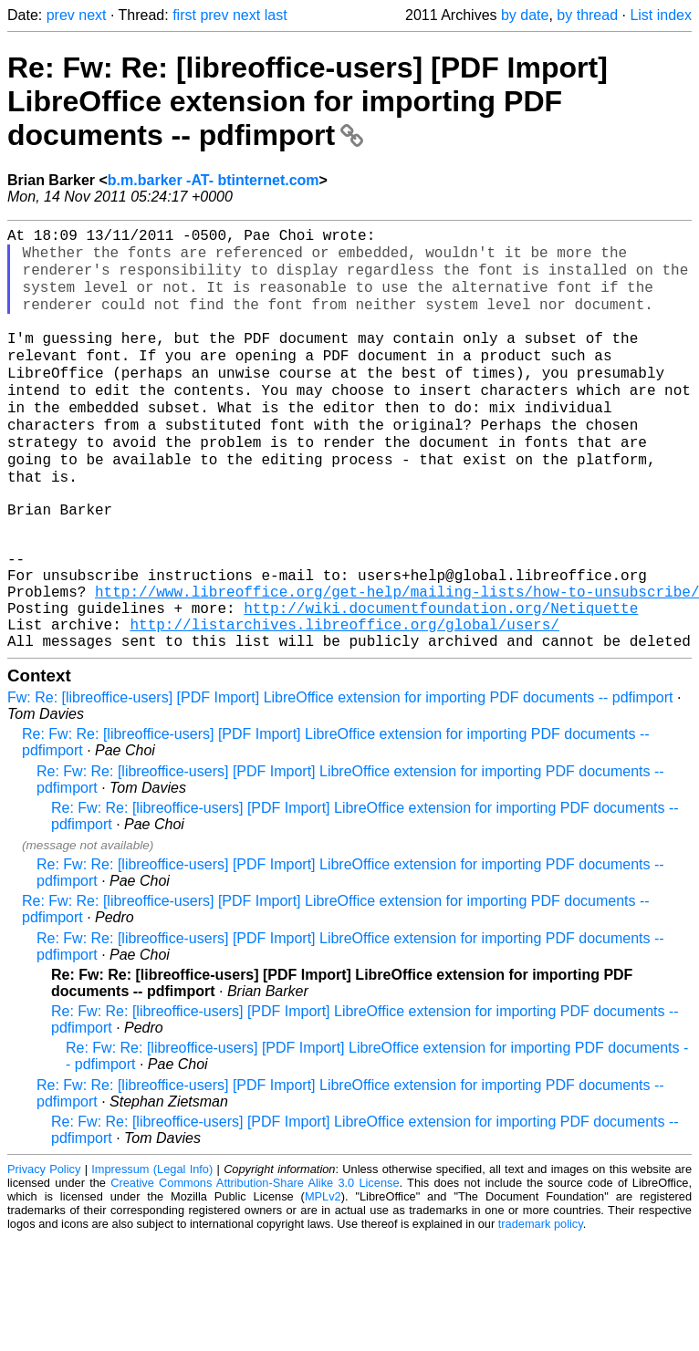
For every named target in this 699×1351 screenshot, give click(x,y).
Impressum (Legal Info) (152, 1248)
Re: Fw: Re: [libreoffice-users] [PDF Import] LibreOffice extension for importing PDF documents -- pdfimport (307, 101)
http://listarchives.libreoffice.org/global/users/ (344, 700)
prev (61, 15)
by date (524, 15)
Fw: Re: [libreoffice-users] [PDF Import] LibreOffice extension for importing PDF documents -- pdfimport (340, 777)
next (92, 15)
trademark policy (540, 1303)
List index (661, 15)
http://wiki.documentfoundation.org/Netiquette (441, 680)
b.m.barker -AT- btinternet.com (213, 180)
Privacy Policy (43, 1248)
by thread (587, 15)
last (276, 15)
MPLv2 (323, 1276)
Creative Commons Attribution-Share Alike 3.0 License (254, 1262)
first (184, 15)
